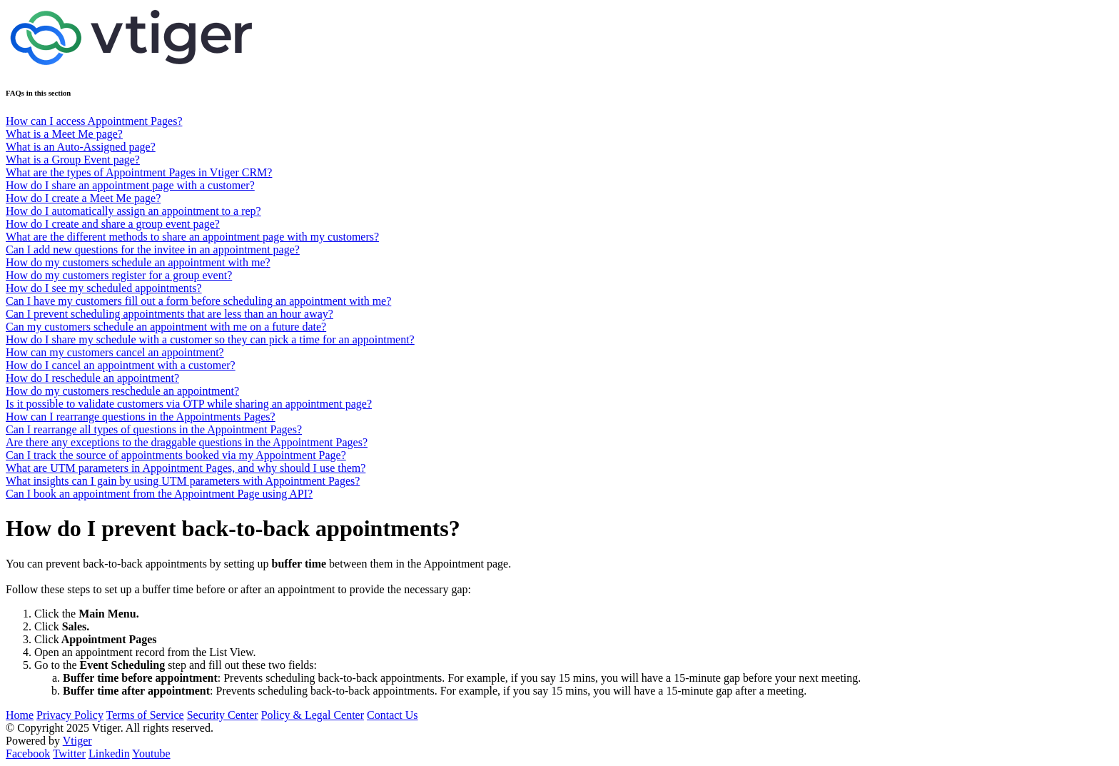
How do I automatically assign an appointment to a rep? (133, 211)
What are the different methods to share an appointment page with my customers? (192, 237)
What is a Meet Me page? (64, 134)
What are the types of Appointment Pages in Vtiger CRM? (139, 172)
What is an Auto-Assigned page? (81, 147)
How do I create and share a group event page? (113, 224)
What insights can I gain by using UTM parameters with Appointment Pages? (183, 481)
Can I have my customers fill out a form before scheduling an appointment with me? (198, 301)
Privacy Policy (69, 715)
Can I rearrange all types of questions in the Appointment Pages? (154, 429)
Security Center (222, 715)
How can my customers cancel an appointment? (115, 352)
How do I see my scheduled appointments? (104, 288)
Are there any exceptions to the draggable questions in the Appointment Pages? (187, 442)
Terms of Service (145, 715)
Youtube (151, 753)
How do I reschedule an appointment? (92, 378)
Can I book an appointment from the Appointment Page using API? (159, 494)
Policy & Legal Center (312, 715)
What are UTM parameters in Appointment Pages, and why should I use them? (185, 468)
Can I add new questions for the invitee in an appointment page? (153, 249)
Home (20, 715)
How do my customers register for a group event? (119, 275)
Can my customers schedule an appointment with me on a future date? (166, 327)
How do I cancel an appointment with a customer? (121, 365)
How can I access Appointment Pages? (94, 121)
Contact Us (392, 715)
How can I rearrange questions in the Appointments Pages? (140, 416)
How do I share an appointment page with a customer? (130, 185)
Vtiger (77, 741)
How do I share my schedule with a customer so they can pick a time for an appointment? (210, 339)
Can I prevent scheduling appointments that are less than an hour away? (169, 314)
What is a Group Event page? (73, 159)
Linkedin (109, 753)
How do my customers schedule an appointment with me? (138, 262)
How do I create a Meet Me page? (83, 198)
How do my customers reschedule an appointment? (122, 391)
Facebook (28, 753)
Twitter (69, 753)
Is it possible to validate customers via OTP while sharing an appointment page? (189, 404)
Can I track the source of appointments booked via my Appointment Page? (176, 455)
